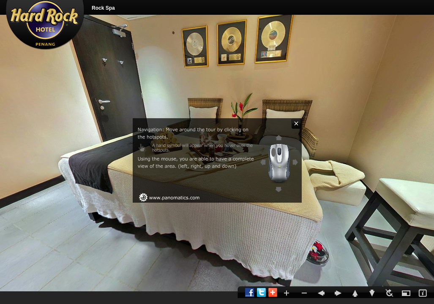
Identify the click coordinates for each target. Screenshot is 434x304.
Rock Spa (103, 8)
